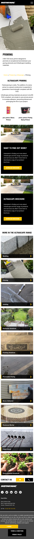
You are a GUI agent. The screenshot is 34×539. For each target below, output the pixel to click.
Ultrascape (20, 75)
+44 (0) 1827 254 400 (10, 508)
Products (12, 75)
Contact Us (6, 479)
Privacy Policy (17, 534)
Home (6, 75)
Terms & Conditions (17, 531)
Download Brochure (12, 168)
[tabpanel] (17, 61)
